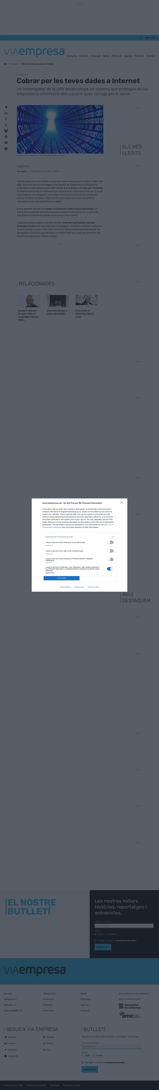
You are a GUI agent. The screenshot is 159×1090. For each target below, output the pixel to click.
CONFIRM (61, 578)
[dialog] (79, 545)
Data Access (79, 587)
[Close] (122, 503)
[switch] (110, 542)
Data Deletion (65, 587)
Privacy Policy (93, 587)
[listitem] (79, 537)
